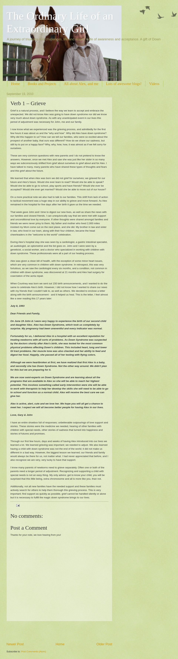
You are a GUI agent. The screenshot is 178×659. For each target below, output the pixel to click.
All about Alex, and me (81, 84)
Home (15, 84)
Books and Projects (42, 84)
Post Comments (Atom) (33, 651)
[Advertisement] (59, 631)
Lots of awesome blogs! (123, 84)
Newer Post (15, 644)
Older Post (104, 644)
